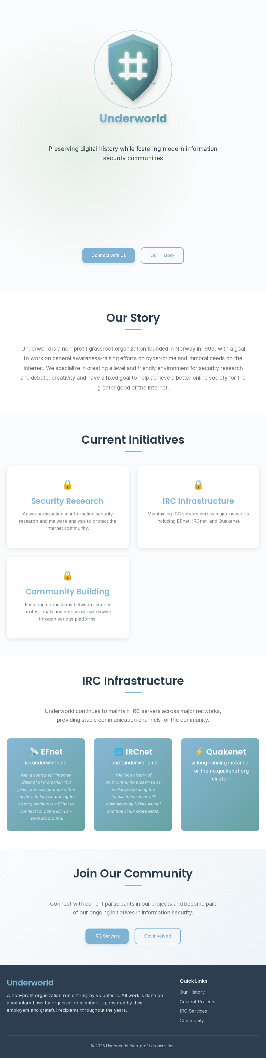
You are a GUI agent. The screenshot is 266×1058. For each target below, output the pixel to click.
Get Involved (157, 936)
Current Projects (197, 1001)
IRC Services (193, 1011)
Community (192, 1020)
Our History (162, 255)
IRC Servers (107, 936)
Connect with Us (108, 255)
